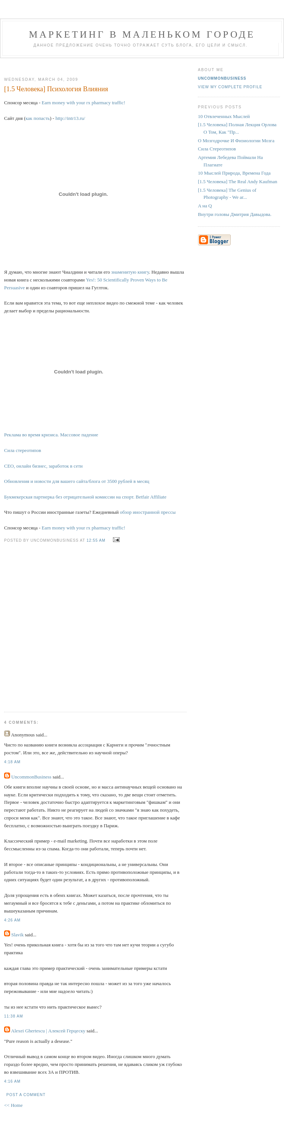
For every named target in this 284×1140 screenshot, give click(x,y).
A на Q (205, 205)
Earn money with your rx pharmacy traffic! (83, 102)
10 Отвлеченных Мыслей (224, 116)
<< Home (13, 1105)
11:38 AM (13, 1016)
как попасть (37, 118)
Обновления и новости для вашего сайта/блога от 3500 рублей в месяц (76, 481)
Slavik (17, 934)
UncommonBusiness (31, 777)
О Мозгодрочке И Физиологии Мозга (236, 140)
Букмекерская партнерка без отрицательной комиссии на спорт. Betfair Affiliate (85, 497)
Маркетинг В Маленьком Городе (142, 34)
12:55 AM (95, 540)
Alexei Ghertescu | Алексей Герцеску (48, 1031)
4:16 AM (12, 1081)
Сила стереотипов (22, 450)
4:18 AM (12, 762)
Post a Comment (25, 1095)
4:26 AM (12, 920)
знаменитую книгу (130, 272)
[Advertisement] (80, 621)
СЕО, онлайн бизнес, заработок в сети (43, 466)
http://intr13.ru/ (70, 118)
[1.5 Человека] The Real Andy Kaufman (237, 181)
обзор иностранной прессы (148, 512)
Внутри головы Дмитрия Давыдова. (234, 214)
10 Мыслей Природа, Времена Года (234, 173)
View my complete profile (230, 87)
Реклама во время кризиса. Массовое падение (51, 434)
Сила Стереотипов (217, 149)
